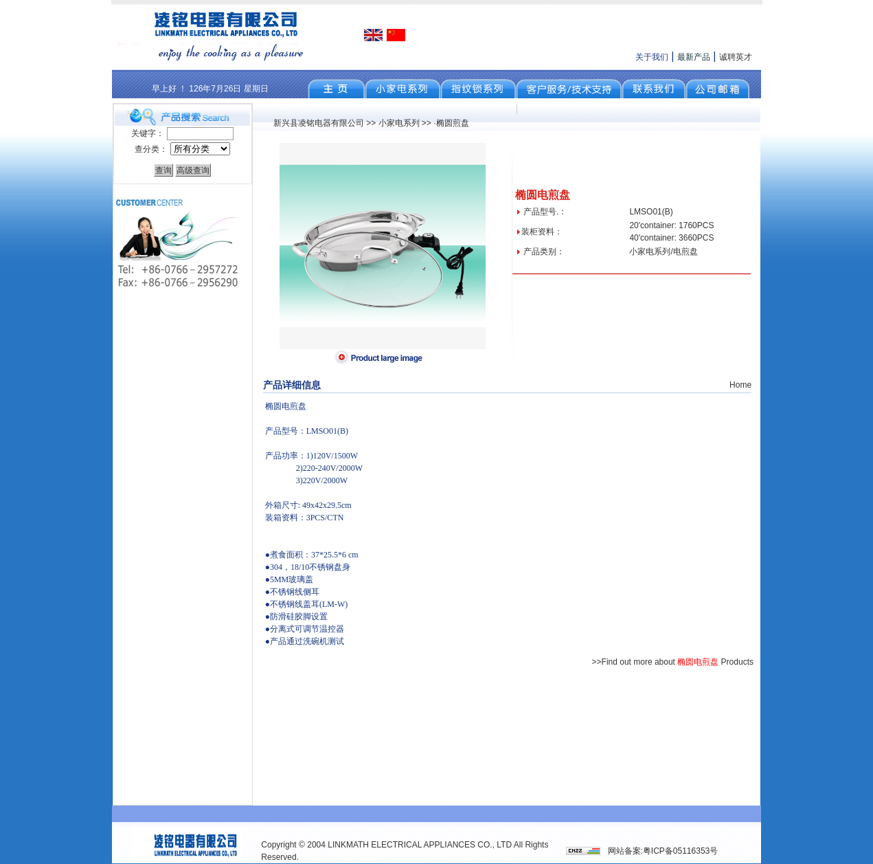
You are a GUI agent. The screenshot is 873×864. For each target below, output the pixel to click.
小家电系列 (399, 123)
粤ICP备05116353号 (680, 851)
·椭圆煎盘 (450, 123)
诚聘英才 (735, 57)
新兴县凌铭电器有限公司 (318, 123)
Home (740, 385)
